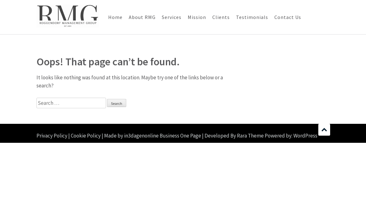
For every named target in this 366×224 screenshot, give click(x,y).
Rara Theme (250, 135)
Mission (197, 17)
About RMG (142, 17)
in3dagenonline (141, 135)
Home (115, 17)
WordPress (305, 135)
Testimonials (252, 17)
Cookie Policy (86, 135)
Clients (221, 17)
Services (171, 17)
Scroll (324, 130)
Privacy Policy (51, 135)
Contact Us (287, 17)
